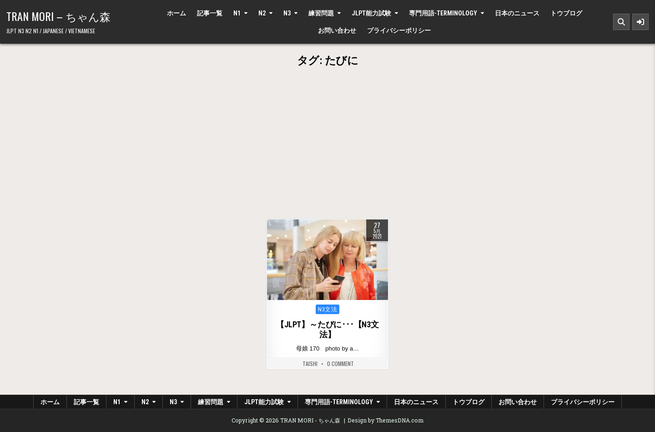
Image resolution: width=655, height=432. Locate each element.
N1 (237, 13)
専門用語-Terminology (443, 13)
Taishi (309, 363)
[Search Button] (621, 22)
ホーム (176, 13)
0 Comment (340, 363)
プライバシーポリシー (399, 30)
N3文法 (327, 309)
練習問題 (321, 13)
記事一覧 (209, 13)
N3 (287, 13)
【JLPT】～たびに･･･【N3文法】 (327, 329)
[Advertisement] (327, 150)
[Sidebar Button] (640, 22)
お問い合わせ (337, 30)
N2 (262, 13)
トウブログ (566, 13)
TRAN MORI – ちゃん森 (58, 16)
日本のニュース (517, 13)
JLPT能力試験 (371, 13)
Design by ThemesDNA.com (385, 420)
